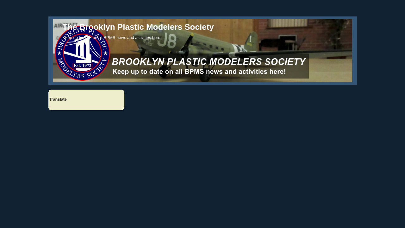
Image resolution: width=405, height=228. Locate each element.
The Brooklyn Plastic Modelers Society (138, 27)
